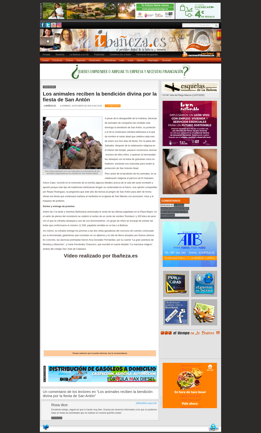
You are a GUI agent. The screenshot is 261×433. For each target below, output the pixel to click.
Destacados (94, 60)
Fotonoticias (110, 60)
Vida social (49, 87)
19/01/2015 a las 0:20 (146, 403)
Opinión (140, 60)
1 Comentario (112, 106)
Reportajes (153, 60)
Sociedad (166, 60)
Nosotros (60, 54)
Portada (46, 54)
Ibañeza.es (131, 42)
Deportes (80, 60)
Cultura (69, 60)
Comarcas (57, 60)
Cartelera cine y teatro (120, 54)
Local (130, 60)
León (121, 60)
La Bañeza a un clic (79, 54)
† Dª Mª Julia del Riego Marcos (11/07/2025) (182, 95)
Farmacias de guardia (147, 54)
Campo (45, 60)
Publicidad (99, 54)
